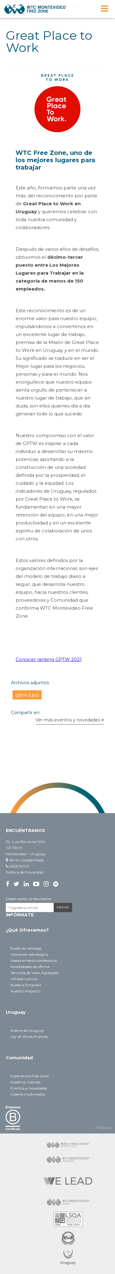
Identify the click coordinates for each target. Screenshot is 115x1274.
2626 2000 (17, 866)
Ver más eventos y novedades (70, 720)
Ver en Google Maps (25, 860)
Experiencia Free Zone (29, 1076)
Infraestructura (23, 978)
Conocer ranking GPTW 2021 (49, 659)
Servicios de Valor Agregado (34, 972)
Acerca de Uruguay (27, 1030)
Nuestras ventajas (25, 948)
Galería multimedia (27, 1094)
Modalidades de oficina (29, 966)
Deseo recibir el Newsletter (29, 898)
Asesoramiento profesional (33, 960)
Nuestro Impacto (25, 991)
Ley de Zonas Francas (29, 1036)
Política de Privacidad (25, 872)
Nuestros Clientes (25, 1082)
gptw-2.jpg (27, 695)
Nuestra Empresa (25, 985)
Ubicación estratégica (29, 954)
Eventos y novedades (28, 1088)
